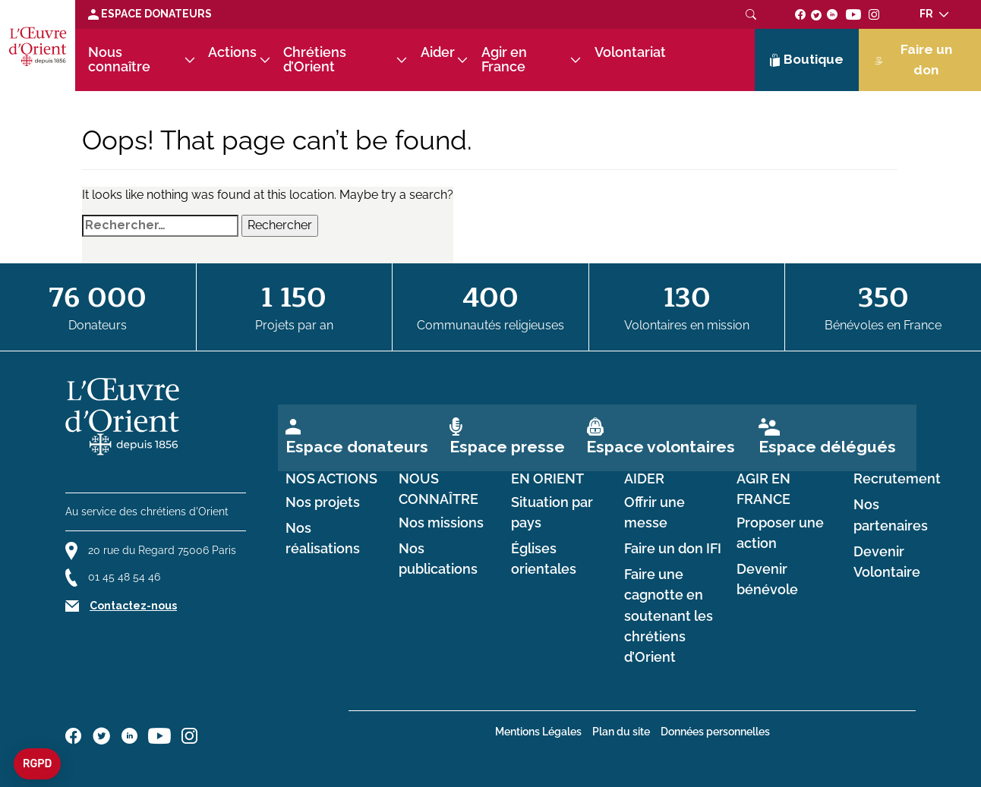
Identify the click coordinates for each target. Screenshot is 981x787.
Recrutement (897, 478)
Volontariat (630, 52)
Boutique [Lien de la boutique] (807, 60)
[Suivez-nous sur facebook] (801, 14)
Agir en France (504, 59)
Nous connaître (119, 59)
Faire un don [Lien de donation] (913, 59)
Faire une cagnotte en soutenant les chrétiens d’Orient (668, 616)
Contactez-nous (133, 606)
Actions (232, 52)
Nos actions (331, 478)
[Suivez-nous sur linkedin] (833, 14)
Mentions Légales (538, 732)
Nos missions (441, 522)
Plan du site (621, 732)
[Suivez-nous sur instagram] (874, 14)
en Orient (547, 478)
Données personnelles (715, 732)
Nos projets (322, 502)
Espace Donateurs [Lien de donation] (150, 14)
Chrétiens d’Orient (314, 59)
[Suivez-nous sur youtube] (853, 14)
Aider (438, 52)
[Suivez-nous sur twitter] (816, 14)
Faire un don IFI (672, 548)
